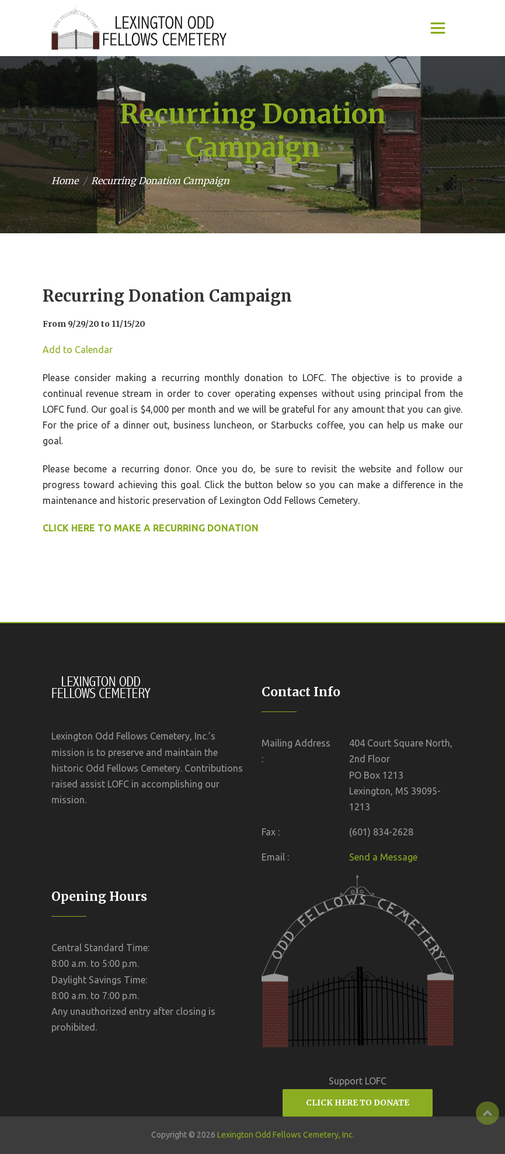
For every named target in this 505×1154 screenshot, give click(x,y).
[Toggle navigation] (438, 28)
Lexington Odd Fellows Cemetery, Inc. (285, 1134)
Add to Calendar (78, 349)
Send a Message (383, 857)
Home (64, 180)
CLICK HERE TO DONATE (357, 1102)
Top (487, 1113)
